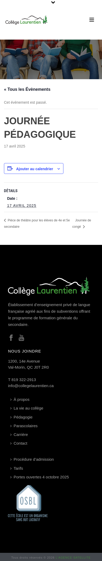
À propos (19, 399)
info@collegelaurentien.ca (31, 385)
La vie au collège (26, 408)
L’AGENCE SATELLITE (73, 557)
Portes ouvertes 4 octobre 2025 (39, 477)
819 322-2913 (23, 379)
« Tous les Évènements (27, 89)
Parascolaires (24, 426)
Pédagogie (21, 417)
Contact (18, 443)
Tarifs (16, 468)
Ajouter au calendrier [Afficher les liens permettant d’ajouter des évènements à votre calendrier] (34, 169)
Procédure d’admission (32, 459)
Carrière (19, 434)
